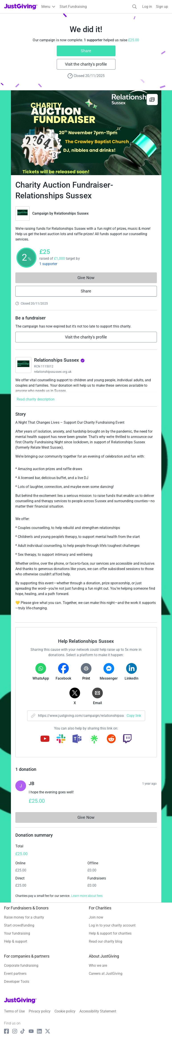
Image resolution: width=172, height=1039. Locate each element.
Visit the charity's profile (86, 64)
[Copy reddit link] (111, 739)
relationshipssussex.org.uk (53, 371)
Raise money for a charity (24, 917)
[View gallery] (152, 99)
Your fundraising (17, 933)
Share (86, 50)
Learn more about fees (87, 896)
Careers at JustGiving (105, 973)
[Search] (134, 6)
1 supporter (48, 264)
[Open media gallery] (86, 132)
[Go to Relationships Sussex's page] (23, 365)
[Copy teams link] (77, 739)
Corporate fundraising (21, 965)
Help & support (15, 941)
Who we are (98, 965)
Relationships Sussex (71, 213)
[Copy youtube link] (44, 739)
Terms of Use (14, 1011)
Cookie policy (65, 1011)
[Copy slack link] (61, 739)
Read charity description (36, 399)
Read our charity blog (105, 941)
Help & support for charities (110, 933)
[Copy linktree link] (94, 740)
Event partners (15, 973)
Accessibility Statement (97, 1011)
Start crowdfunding (19, 925)
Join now (96, 917)
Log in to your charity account (112, 925)
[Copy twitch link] (127, 739)
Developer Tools (16, 981)
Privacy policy (40, 1011)
